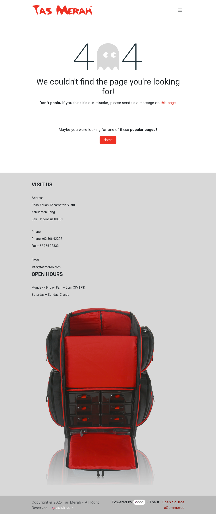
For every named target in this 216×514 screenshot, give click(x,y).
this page (168, 102)
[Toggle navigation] (180, 10)
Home (108, 140)
